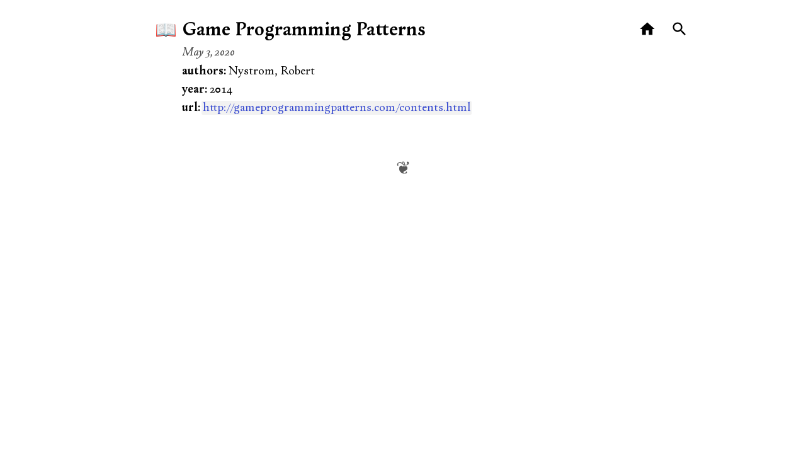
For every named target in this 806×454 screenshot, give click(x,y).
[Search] (680, 29)
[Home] (648, 29)
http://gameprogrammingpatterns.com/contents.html (336, 108)
